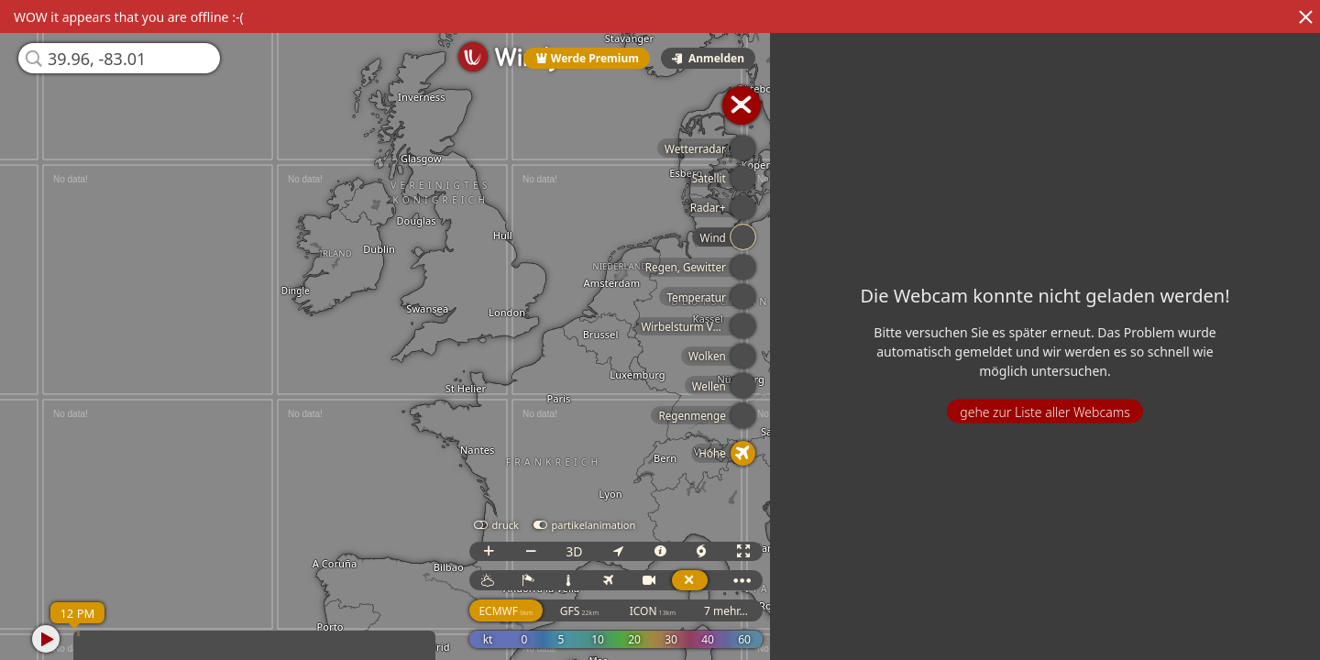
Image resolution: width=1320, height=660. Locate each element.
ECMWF (516, 611)
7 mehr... (735, 611)
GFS (588, 611)
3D (583, 551)
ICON (662, 611)
